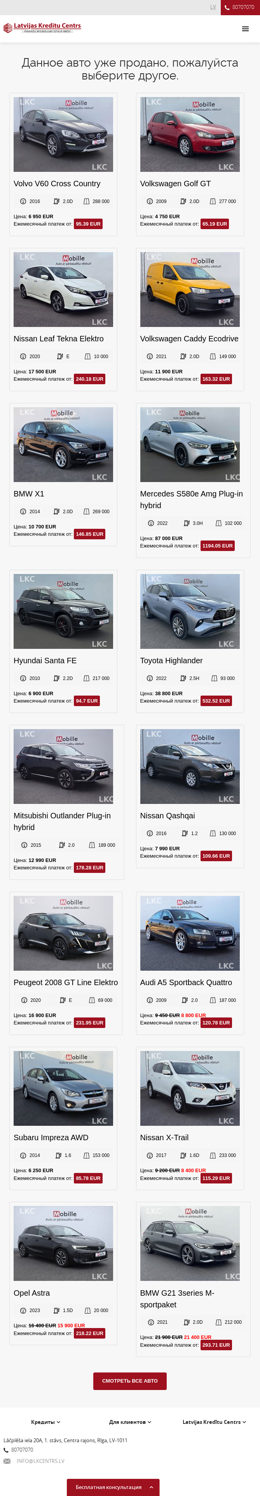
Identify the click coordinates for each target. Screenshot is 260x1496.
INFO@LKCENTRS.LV (34, 1460)
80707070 (239, 8)
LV (213, 6)
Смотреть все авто (130, 1381)
